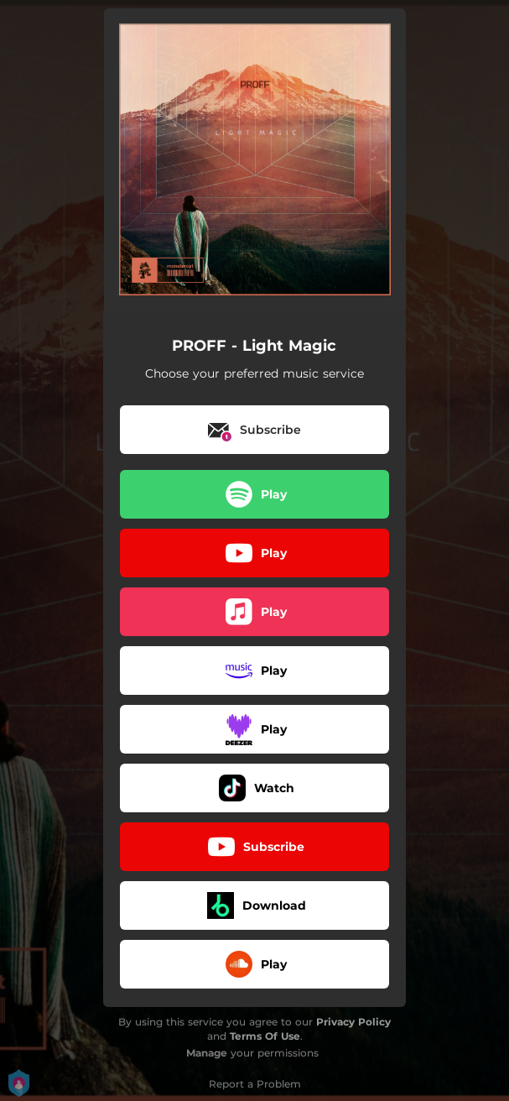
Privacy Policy (353, 1021)
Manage (206, 1052)
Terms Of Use (265, 1036)
